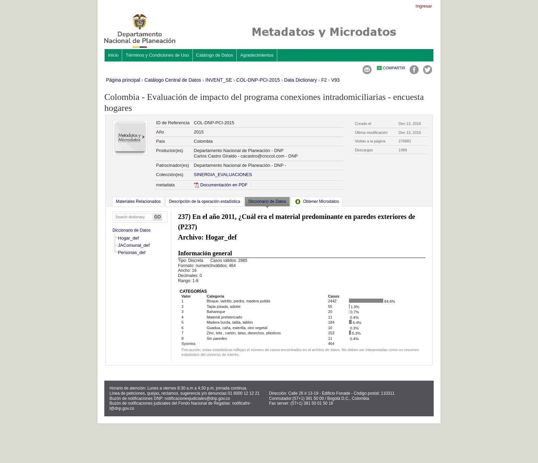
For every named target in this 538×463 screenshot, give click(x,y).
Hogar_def (128, 238)
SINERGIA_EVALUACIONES (223, 174)
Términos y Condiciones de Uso (157, 55)
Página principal (123, 80)
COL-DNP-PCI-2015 (258, 80)
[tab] (138, 201)
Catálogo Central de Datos (172, 80)
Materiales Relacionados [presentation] (138, 201)
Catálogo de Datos (214, 55)
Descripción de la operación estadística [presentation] (204, 201)
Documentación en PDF (221, 184)
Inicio (113, 55)
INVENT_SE (219, 80)
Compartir (394, 68)
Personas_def (131, 252)
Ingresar (424, 6)
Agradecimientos (256, 55)
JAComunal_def (134, 245)
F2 (324, 80)
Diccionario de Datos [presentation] (267, 201)
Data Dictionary (300, 80)
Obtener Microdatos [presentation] (316, 201)
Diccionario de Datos (132, 230)
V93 (335, 80)
